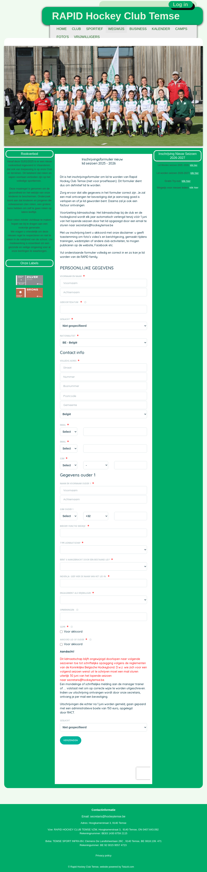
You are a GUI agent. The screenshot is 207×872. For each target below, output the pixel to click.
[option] (103, 96)
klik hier (194, 173)
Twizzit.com (128, 866)
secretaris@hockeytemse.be (107, 816)
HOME (62, 29)
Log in (180, 4)
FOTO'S (63, 37)
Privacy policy (103, 855)
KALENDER (161, 29)
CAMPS (181, 29)
